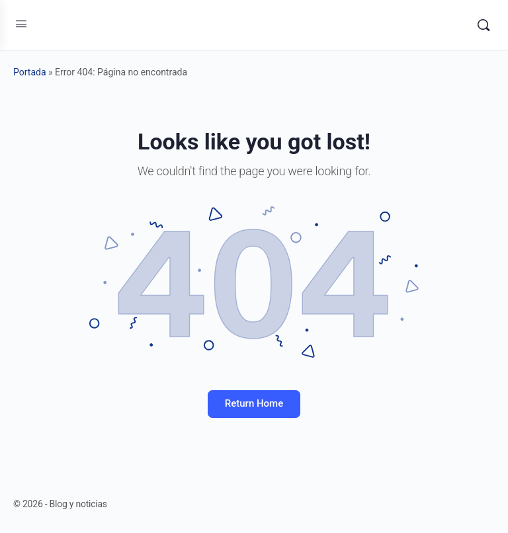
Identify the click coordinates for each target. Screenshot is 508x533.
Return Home (254, 403)
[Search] (483, 25)
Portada (29, 72)
